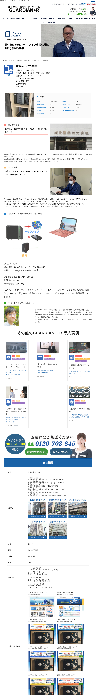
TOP (2, 18)
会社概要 (51, 22)
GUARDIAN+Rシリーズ (16, 18)
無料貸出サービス (48, 18)
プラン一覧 (33, 18)
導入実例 (61, 18)
